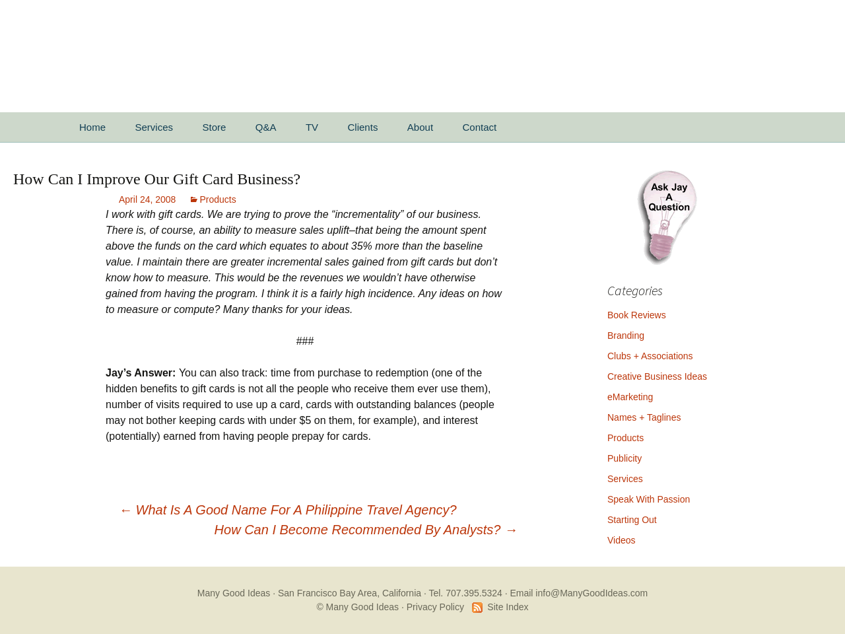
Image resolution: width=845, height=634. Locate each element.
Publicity (624, 458)
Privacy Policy (435, 607)
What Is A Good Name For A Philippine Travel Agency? (288, 510)
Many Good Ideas (234, 593)
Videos (621, 540)
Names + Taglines (644, 417)
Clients (363, 127)
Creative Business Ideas (657, 376)
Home (92, 127)
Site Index (507, 607)
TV (312, 127)
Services (154, 127)
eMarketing (630, 397)
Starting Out (632, 519)
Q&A (266, 127)
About (420, 127)
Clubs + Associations (650, 356)
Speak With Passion (648, 499)
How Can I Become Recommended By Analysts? (366, 529)
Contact (480, 127)
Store (214, 127)
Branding (625, 335)
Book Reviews (636, 315)
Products (217, 199)
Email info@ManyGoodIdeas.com (579, 593)
